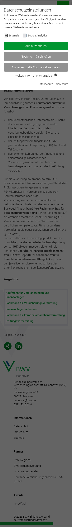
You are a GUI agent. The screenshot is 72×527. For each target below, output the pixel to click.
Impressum (61, 84)
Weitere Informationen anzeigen (36, 75)
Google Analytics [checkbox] (37, 35)
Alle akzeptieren (36, 46)
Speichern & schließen (36, 56)
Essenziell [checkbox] (14, 35)
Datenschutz (45, 84)
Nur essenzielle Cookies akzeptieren (36, 67)
